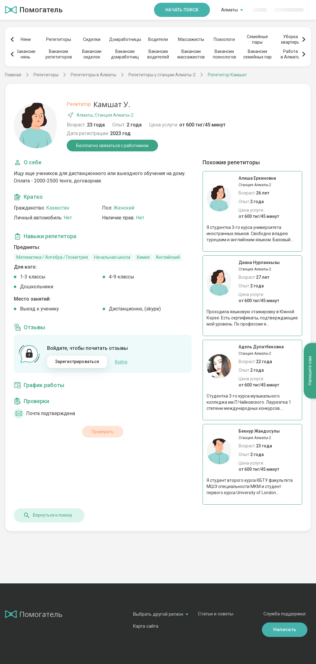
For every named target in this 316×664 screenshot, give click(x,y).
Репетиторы (58, 39)
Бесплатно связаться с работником (112, 145)
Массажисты (191, 39)
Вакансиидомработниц (125, 54)
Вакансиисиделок (91, 54)
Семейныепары (257, 39)
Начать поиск (182, 9)
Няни (26, 39)
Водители (158, 39)
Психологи (224, 39)
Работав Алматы (290, 54)
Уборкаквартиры (290, 39)
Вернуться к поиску (47, 515)
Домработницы (124, 39)
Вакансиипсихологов (224, 54)
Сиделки (92, 39)
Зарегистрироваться (77, 361)
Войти (121, 361)
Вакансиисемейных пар (257, 54)
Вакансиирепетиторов (58, 54)
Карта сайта (145, 626)
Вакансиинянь (25, 54)
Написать (284, 629)
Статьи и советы (215, 614)
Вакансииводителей (158, 54)
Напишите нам (309, 370)
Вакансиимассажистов (191, 54)
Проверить (103, 431)
